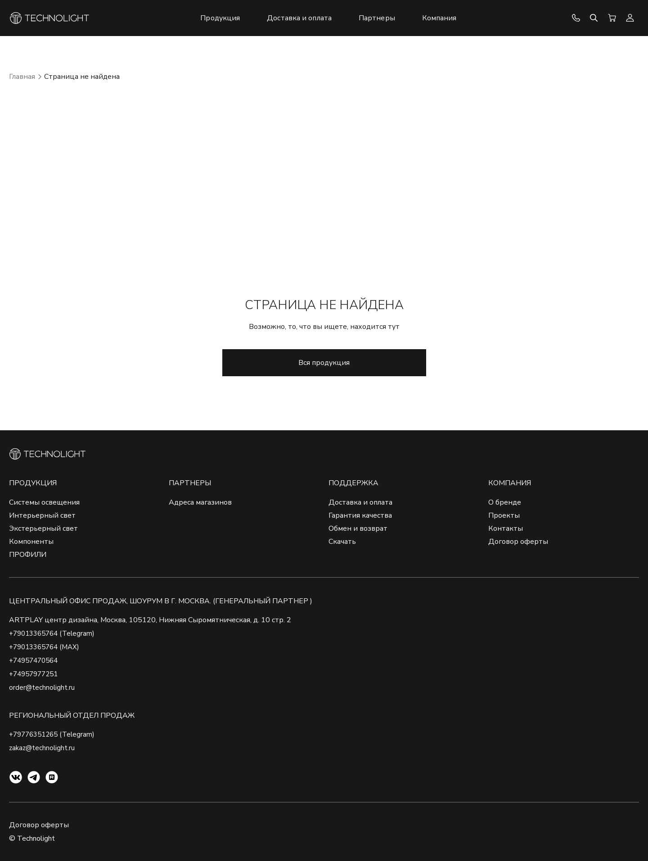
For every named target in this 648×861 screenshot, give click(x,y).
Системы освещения (44, 502)
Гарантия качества (360, 515)
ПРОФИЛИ (27, 555)
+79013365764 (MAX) (47, 647)
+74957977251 (36, 674)
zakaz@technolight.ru (43, 748)
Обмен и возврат (357, 528)
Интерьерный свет (42, 515)
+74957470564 (36, 660)
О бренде (504, 502)
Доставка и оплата (360, 502)
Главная (22, 76)
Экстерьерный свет (43, 528)
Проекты (504, 515)
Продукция (33, 483)
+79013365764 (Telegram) (55, 633)
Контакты (505, 528)
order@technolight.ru (42, 687)
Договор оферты (518, 542)
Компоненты (31, 542)
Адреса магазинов (200, 502)
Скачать (342, 542)
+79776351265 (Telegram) (55, 734)
